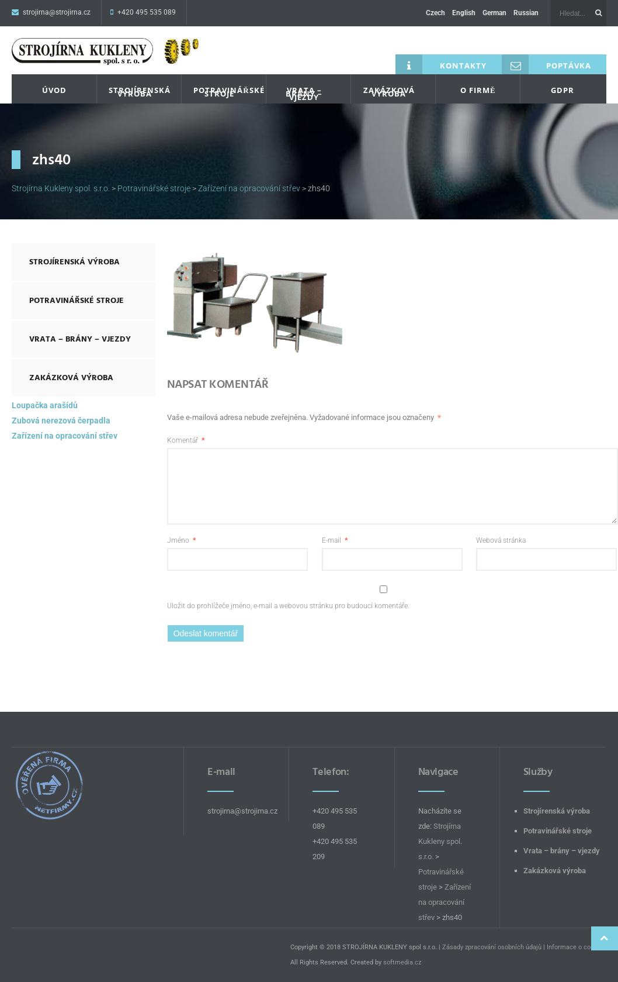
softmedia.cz (402, 962)
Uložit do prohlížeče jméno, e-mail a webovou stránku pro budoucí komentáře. (288, 606)
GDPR (562, 90)
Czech (435, 13)
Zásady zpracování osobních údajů (491, 947)
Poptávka (546, 64)
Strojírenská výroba (139, 92)
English (463, 13)
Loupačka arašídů (45, 405)
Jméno (181, 540)
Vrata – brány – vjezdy (304, 93)
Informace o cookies (576, 947)
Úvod (54, 90)
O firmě (478, 90)
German (494, 13)
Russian (526, 13)
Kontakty (441, 64)
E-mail (335, 540)
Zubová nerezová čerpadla (61, 420)
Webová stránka (501, 540)
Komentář (185, 440)
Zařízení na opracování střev (64, 435)
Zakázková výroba (389, 92)
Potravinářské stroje (223, 92)
